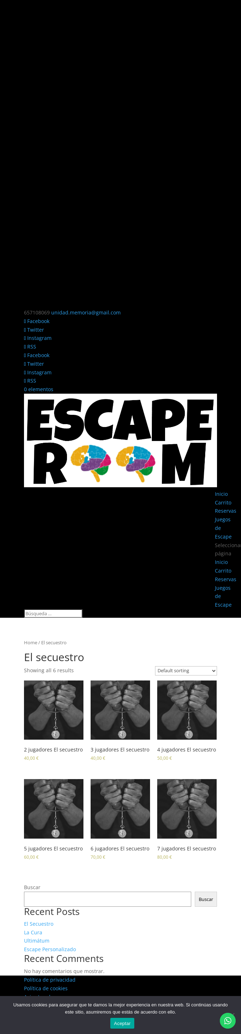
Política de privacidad (50, 979)
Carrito (223, 502)
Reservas (225, 510)
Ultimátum (36, 940)
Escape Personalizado (50, 949)
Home (30, 642)
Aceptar (122, 1023)
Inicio (221, 493)
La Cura (33, 932)
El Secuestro (38, 923)
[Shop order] (186, 670)
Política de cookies (46, 988)
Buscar (32, 887)
